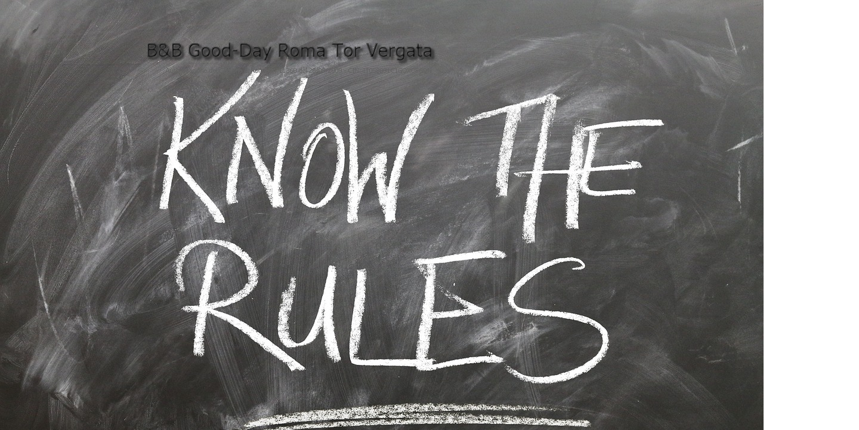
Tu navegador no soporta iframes (427, 303)
